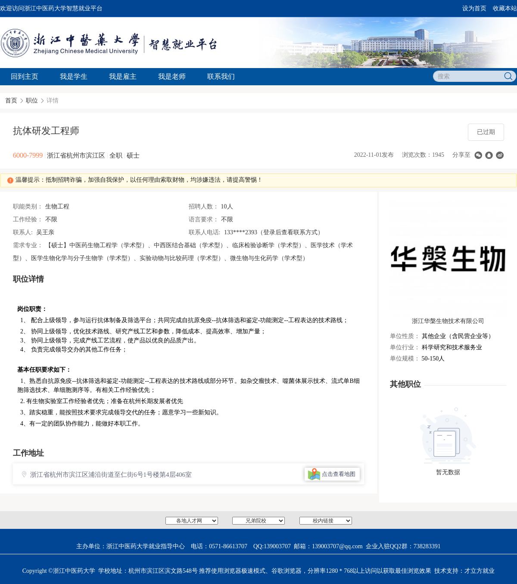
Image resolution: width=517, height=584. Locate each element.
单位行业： (405, 347)
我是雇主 (123, 76)
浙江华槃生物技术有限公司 (448, 321)
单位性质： (405, 336)
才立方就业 (479, 571)
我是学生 (73, 76)
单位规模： (405, 358)
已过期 (486, 132)
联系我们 (221, 76)
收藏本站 (505, 8)
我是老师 (172, 76)
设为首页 (474, 8)
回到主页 (24, 76)
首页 (11, 100)
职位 (32, 100)
